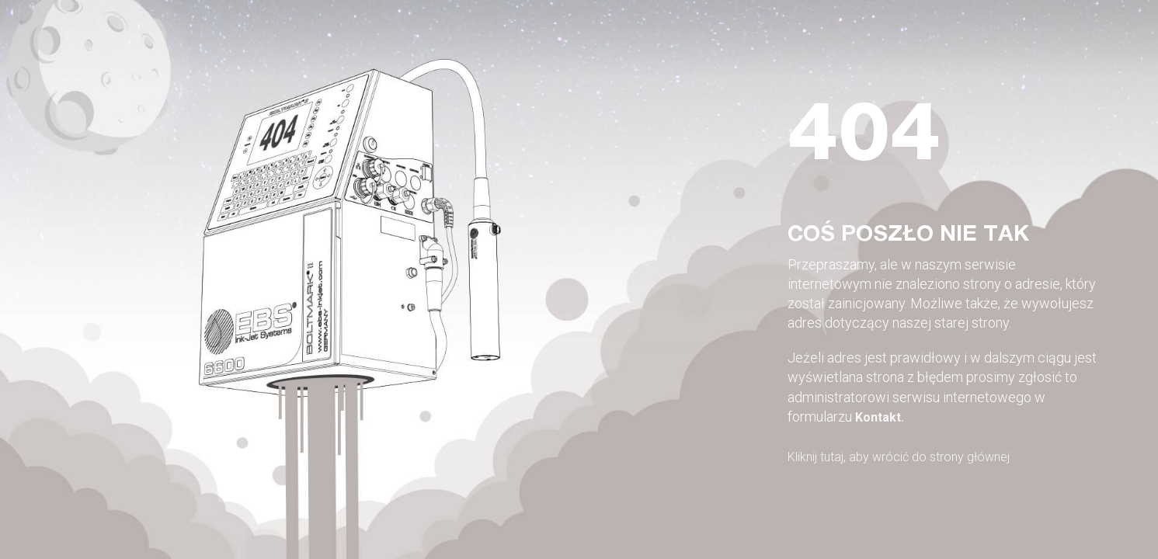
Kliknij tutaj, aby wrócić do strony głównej (911, 456)
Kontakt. (882, 416)
